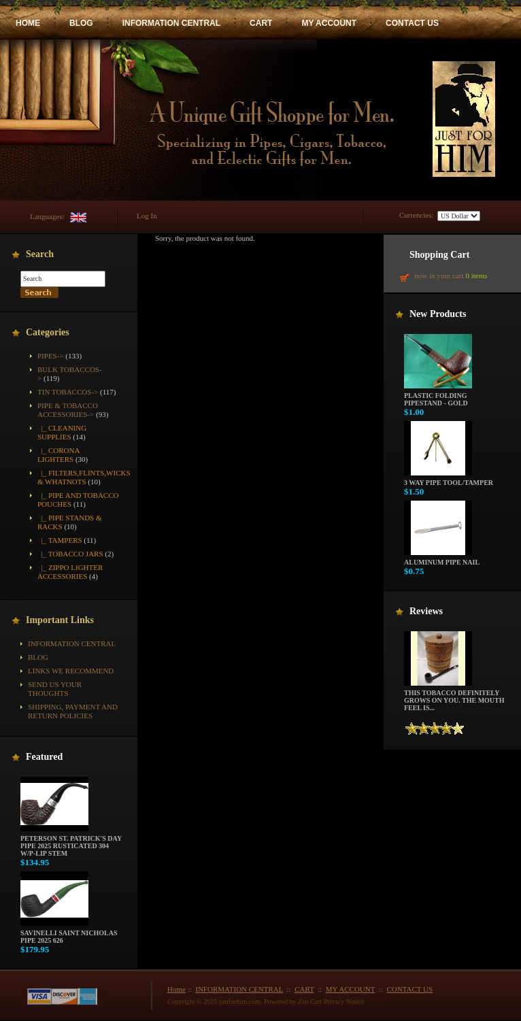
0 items (476, 275)
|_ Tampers (59, 540)
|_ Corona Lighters (58, 454)
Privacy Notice (344, 1001)
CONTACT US (412, 23)
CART (261, 23)
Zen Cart (310, 1001)
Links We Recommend (71, 671)
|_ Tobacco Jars (70, 554)
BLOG (81, 23)
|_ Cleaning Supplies (61, 432)
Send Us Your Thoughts (55, 688)
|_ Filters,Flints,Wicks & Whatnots (84, 477)
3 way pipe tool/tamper (448, 479)
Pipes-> (50, 356)
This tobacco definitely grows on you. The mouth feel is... (454, 697)
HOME (28, 23)
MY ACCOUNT (328, 23)
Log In (147, 216)
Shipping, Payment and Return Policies (73, 711)
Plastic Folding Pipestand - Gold (438, 396)
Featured (44, 757)
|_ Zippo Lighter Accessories (70, 571)
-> (67, 409)
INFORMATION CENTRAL (171, 23)
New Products (437, 314)
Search (40, 254)
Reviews (426, 611)
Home (176, 989)
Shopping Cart (439, 255)
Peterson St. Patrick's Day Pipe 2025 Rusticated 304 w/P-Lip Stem (71, 842)
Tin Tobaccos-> (67, 392)
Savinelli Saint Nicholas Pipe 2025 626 (68, 933)
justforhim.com (239, 1001)
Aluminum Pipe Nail (442, 559)
